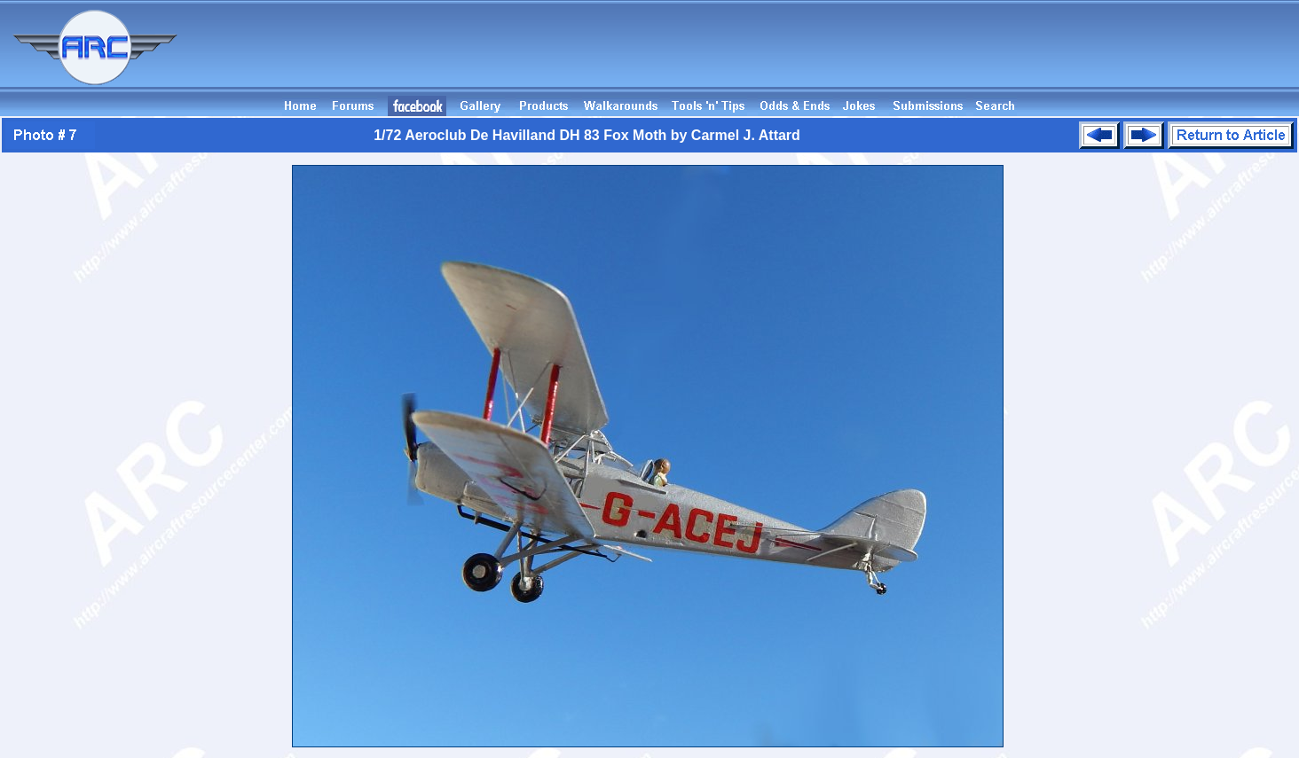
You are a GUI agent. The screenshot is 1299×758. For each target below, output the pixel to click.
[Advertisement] (976, 56)
